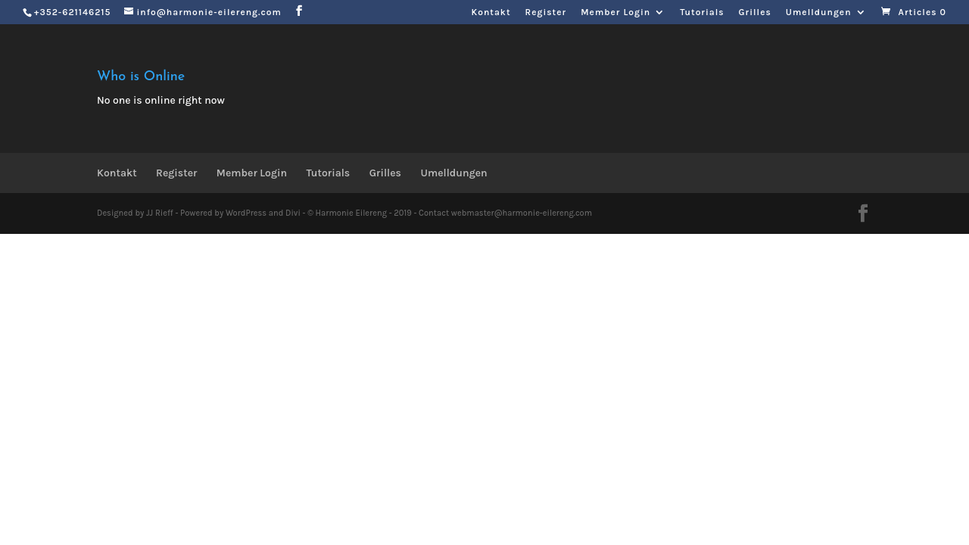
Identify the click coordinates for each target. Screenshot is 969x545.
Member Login (615, 12)
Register (546, 12)
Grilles (755, 12)
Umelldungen (819, 12)
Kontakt (490, 12)
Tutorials (702, 12)
